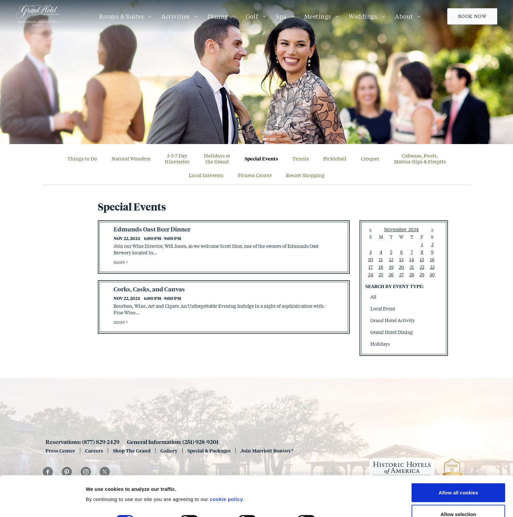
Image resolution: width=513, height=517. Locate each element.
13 (401, 259)
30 (432, 274)
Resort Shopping (305, 175)
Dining (217, 16)
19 (391, 267)
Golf (252, 16)
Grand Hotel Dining (391, 332)
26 (391, 274)
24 (370, 274)
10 (370, 259)
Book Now (472, 16)
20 (401, 267)
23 (432, 267)
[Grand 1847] (37, 25)
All (373, 297)
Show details (343, 484)
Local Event (382, 308)
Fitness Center (255, 175)
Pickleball (334, 158)
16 (432, 259)
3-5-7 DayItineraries (177, 158)
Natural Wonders (131, 158)
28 (411, 274)
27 (401, 274)
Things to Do (82, 158)
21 (412, 267)
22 (422, 267)
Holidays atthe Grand (217, 158)
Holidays (380, 344)
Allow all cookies (458, 456)
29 (421, 274)
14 (411, 259)
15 (422, 259)
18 (381, 267)
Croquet (370, 158)
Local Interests (206, 175)
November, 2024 (401, 229)
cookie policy (226, 463)
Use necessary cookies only (458, 499)
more (120, 262)
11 (381, 259)
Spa (281, 16)
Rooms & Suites (121, 16)
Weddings (363, 16)
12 (391, 259)
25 (381, 274)
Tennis (300, 158)
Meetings (317, 16)
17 (370, 267)
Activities (175, 16)
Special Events (261, 159)
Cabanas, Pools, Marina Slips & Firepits (420, 158)
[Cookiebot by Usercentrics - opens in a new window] (42, 504)
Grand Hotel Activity (392, 320)
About (404, 16)
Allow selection (458, 478)
